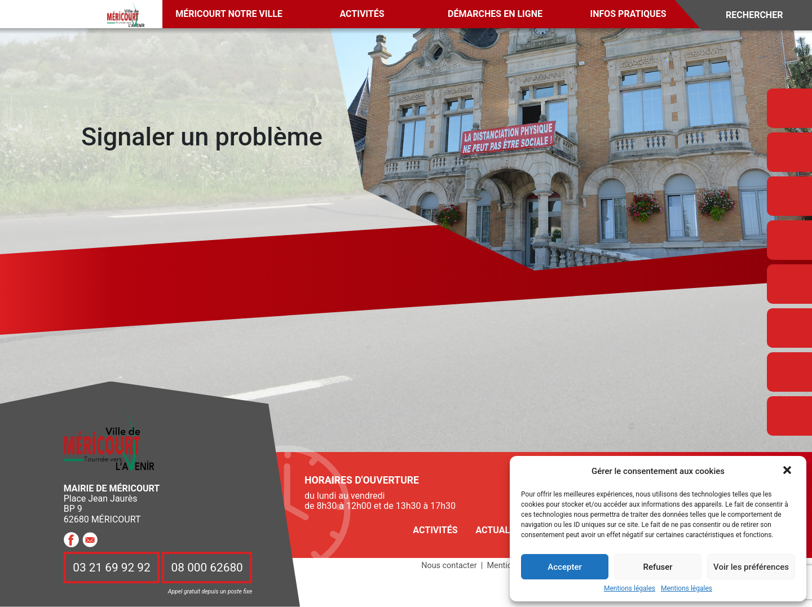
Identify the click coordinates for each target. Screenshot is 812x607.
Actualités (501, 530)
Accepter (564, 567)
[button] (788, 471)
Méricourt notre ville (229, 13)
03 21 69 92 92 (112, 567)
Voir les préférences (751, 567)
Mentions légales (629, 588)
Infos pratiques (628, 13)
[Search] (762, 15)
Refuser (657, 567)
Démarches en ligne (495, 13)
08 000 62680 (207, 567)
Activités (361, 13)
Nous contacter (448, 565)
